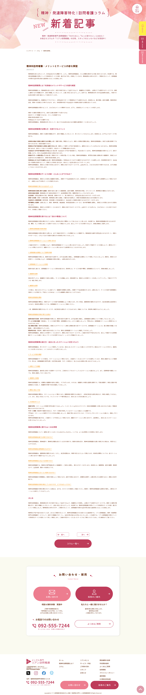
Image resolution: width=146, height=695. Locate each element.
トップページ (29, 51)
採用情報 (103, 669)
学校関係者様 (104, 663)
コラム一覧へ (73, 543)
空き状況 (142, 57)
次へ (83, 534)
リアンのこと (84, 660)
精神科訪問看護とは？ (66, 663)
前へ (63, 534)
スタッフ (83, 669)
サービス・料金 (85, 663)
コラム (38, 51)
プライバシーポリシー (107, 673)
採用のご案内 (94, 593)
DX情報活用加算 (105, 679)
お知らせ (83, 673)
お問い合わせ (52, 593)
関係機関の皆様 (105, 660)
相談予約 (142, 28)
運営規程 (103, 676)
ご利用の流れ (84, 666)
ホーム (61, 660)
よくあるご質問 (94, 623)
